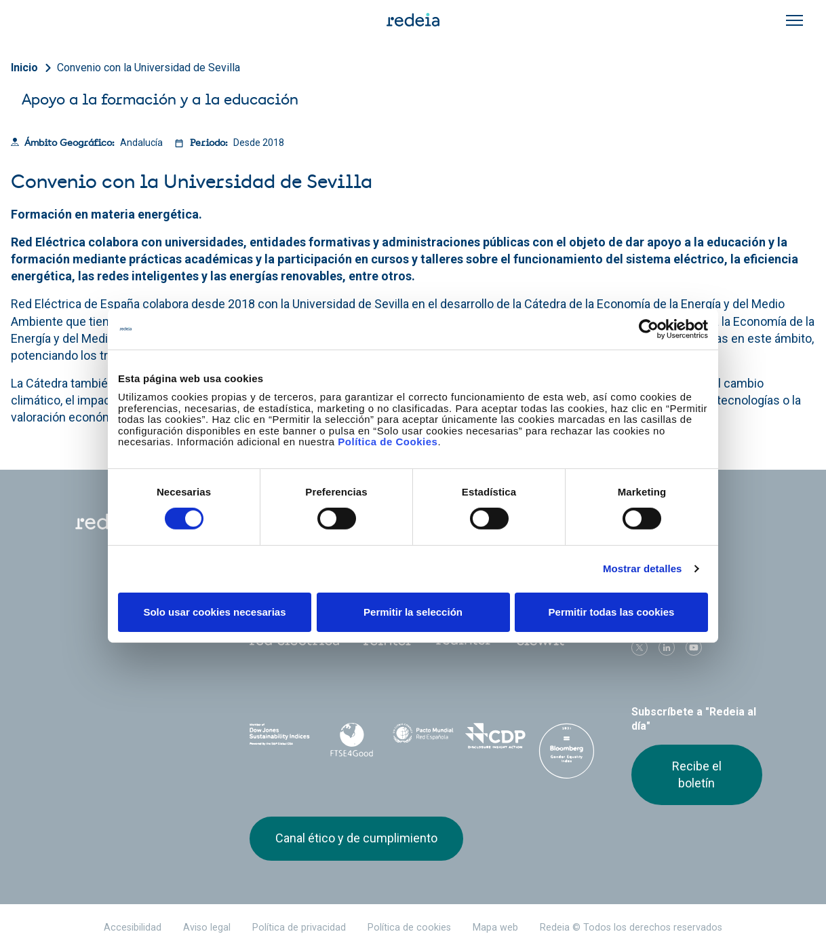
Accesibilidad (132, 927)
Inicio (24, 67)
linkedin (666, 647)
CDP (495, 737)
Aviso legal (207, 927)
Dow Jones (280, 737)
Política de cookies (409, 927)
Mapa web (495, 927)
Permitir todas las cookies (612, 612)
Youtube (694, 647)
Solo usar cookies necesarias (214, 612)
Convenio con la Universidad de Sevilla (148, 67)
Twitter (639, 647)
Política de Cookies (387, 441)
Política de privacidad (299, 927)
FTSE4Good (351, 740)
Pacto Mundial (423, 738)
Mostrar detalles (642, 568)
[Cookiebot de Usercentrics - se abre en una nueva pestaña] (648, 328)
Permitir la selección (413, 612)
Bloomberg (566, 751)
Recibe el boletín (697, 774)
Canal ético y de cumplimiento (356, 838)
